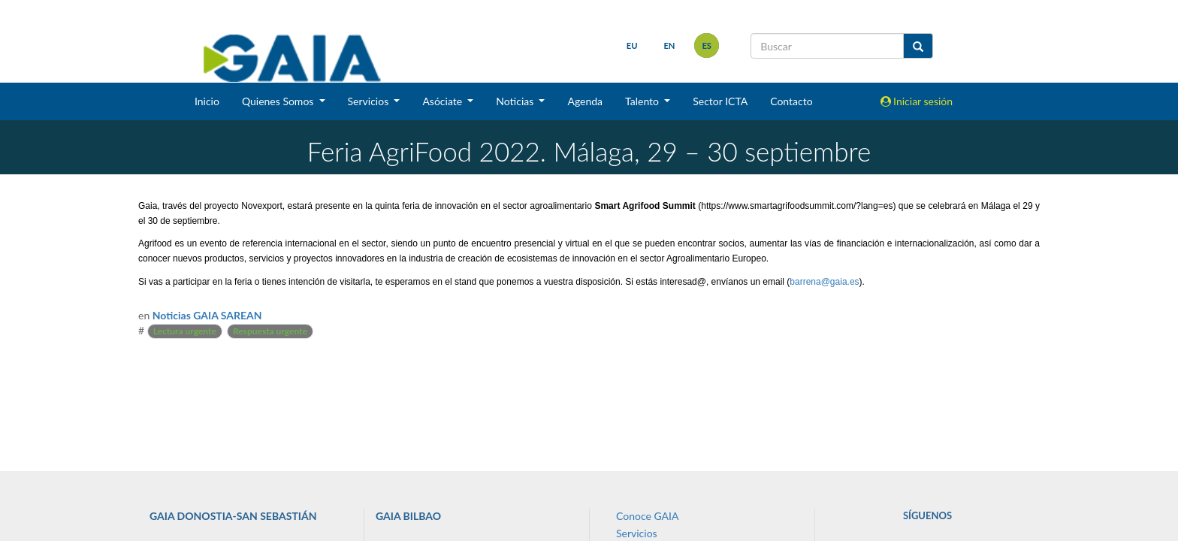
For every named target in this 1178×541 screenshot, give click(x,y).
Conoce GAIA (647, 515)
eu (632, 45)
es (706, 45)
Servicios (636, 533)
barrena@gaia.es (824, 282)
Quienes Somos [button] (279, 101)
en (669, 45)
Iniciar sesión (916, 101)
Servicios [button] (369, 101)
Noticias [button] (516, 101)
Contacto (791, 101)
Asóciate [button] (443, 101)
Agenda (585, 101)
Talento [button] (643, 101)
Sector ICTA (720, 101)
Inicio (207, 101)
